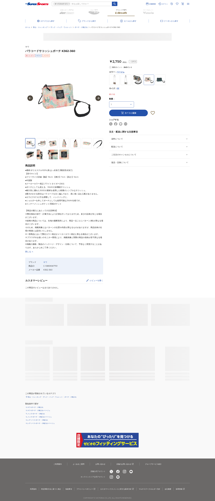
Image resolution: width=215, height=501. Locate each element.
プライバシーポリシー (86, 489)
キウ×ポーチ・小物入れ (35, 407)
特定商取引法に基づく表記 (51, 489)
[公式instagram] (124, 471)
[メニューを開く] (188, 4)
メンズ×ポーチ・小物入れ (36, 414)
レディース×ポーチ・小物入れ (37, 420)
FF (118, 88)
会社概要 (168, 489)
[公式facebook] (118, 471)
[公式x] (111, 471)
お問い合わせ (100, 464)
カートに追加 (128, 113)
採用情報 (180, 489)
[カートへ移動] (182, 3)
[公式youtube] (131, 471)
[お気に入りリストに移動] (177, 3)
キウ (27, 47)
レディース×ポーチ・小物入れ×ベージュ (41, 423)
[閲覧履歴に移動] (171, 4)
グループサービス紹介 (153, 464)
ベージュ (121, 72)
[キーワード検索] (114, 4)
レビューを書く (96, 280)
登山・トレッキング (40, 27)
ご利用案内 (57, 464)
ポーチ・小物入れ (81, 27)
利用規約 (33, 489)
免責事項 (68, 489)
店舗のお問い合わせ (125, 464)
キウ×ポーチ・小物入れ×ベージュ (38, 410)
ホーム (27, 27)
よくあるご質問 (78, 464)
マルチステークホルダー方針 (149, 489)
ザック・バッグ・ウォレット (61, 27)
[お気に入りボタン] (152, 113)
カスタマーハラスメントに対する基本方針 (117, 489)
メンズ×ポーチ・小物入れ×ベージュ (39, 417)
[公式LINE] (118, 477)
